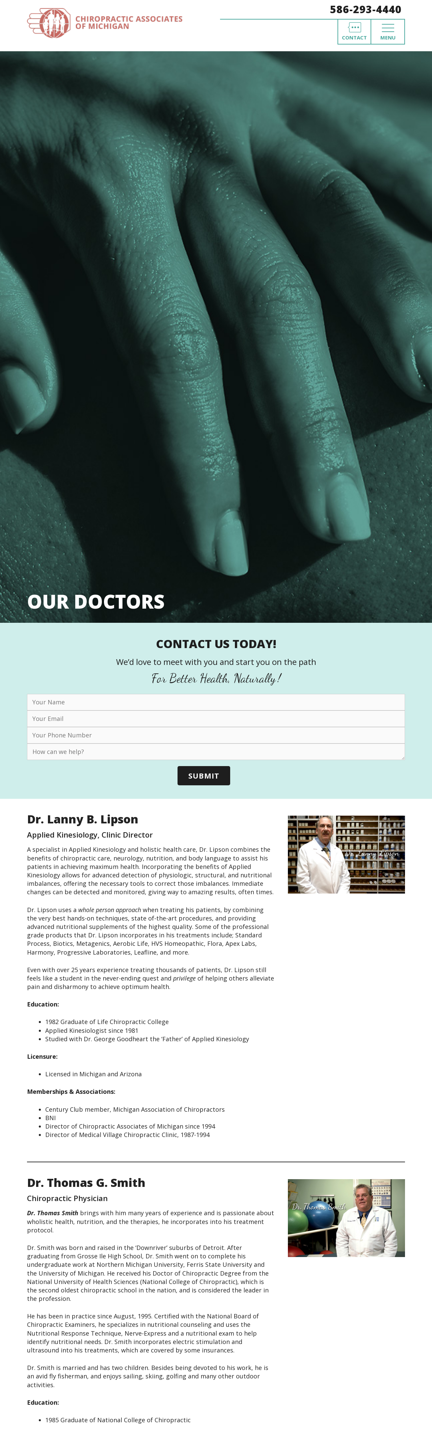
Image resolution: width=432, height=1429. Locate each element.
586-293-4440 (366, 9)
